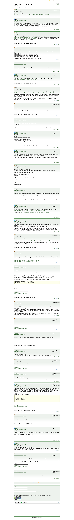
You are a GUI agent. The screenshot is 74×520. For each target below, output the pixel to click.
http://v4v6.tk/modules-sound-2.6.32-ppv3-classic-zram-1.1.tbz (25, 261)
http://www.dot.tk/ (29, 238)
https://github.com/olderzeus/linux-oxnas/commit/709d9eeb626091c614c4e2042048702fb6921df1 (32, 14)
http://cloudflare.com (18, 210)
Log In (51, 0)
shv (16, 32)
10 (56, 482)
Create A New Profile (57, 0)
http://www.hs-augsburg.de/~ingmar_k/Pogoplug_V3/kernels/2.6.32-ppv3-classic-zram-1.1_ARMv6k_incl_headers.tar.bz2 (36, 92)
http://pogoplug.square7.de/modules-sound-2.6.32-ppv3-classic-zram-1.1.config (37, 240)
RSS (40, 484)
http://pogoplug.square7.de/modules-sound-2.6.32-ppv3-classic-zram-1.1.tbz (35, 212)
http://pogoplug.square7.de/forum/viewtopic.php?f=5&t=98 (25, 37)
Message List (22, 7)
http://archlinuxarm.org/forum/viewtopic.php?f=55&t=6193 (25, 38)
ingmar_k (17, 9)
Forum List (16, 7)
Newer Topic (17, 482)
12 (58, 482)
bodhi (18, 5)
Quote (58, 29)
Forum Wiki (16, 293)
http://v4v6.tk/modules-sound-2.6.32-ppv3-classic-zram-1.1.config (26, 260)
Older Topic (22, 482)
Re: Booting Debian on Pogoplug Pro (20, 20)
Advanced (58, 4)
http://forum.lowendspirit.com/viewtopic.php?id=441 (35, 210)
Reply (54, 29)
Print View (35, 484)
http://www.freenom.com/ (38, 238)
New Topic (27, 7)
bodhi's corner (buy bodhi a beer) (20, 342)
